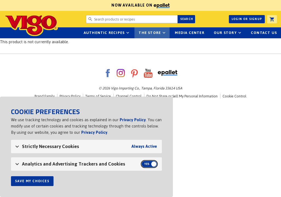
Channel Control (129, 96)
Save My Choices (32, 181)
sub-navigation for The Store (163, 32)
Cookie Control (234, 96)
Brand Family (45, 96)
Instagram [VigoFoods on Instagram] (120, 73)
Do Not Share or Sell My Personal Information (182, 96)
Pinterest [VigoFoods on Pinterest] (134, 73)
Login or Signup (247, 19)
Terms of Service (98, 96)
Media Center (189, 32)
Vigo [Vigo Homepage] (31, 25)
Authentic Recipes (104, 32)
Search (186, 19)
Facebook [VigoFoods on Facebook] (108, 73)
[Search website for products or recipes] (132, 19)
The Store (150, 32)
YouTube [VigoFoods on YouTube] (148, 73)
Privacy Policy (70, 96)
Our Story (225, 32)
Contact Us (264, 32)
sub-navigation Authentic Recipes (127, 32)
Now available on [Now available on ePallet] (85, 5)
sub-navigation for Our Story (239, 32)
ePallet (167, 73)
